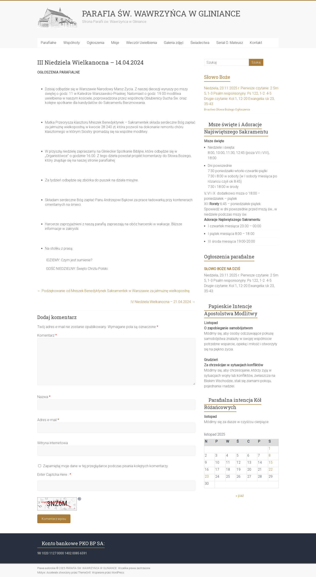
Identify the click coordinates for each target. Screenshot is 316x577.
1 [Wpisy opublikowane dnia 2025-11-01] (270, 448)
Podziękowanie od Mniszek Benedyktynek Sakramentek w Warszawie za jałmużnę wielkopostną (113, 291)
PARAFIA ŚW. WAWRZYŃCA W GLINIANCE (161, 13)
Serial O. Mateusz (229, 43)
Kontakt (256, 43)
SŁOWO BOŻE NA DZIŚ (222, 269)
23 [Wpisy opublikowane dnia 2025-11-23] (207, 476)
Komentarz (47, 335)
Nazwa (43, 397)
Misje (115, 43)
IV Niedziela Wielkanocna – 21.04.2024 (163, 302)
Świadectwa (199, 43)
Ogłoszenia (95, 43)
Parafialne (48, 43)
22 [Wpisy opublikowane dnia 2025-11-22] (271, 469)
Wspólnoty (71, 43)
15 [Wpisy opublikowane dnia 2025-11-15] (271, 462)
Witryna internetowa (52, 443)
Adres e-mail (48, 420)
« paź (240, 496)
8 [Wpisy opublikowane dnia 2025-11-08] (270, 455)
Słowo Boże (217, 77)
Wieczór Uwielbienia (141, 43)
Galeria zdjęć (173, 43)
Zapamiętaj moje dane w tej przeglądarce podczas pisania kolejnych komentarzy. (106, 466)
